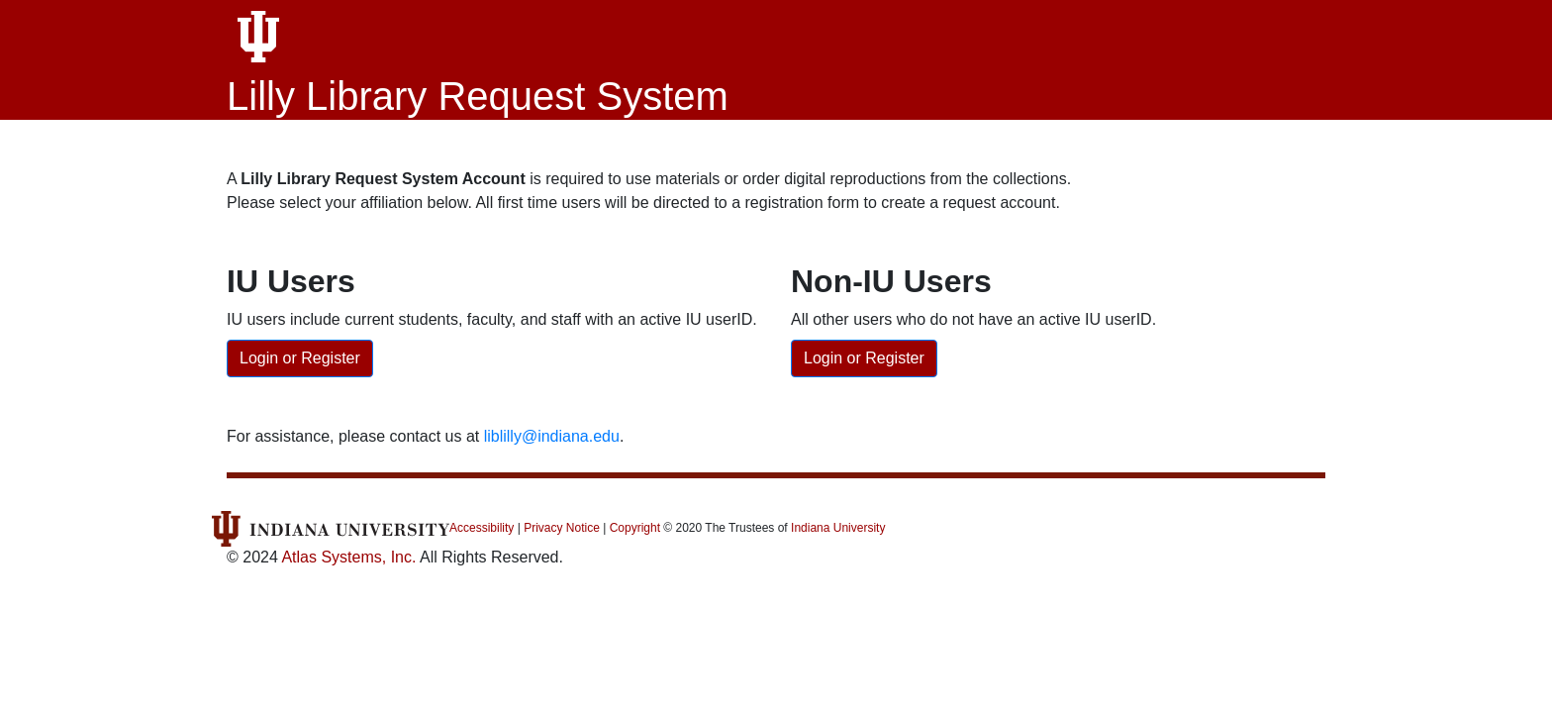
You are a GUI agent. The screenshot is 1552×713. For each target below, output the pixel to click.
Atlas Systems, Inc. (348, 557)
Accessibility (481, 528)
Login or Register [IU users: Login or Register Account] (300, 358)
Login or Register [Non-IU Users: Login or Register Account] (864, 358)
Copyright (635, 528)
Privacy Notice (562, 528)
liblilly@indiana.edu (552, 436)
